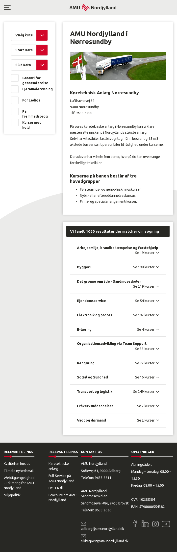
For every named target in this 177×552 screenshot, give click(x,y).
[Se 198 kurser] (146, 267)
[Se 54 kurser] (147, 300)
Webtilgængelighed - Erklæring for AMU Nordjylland (19, 483)
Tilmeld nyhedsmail (19, 471)
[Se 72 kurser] (147, 363)
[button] (36, 7)
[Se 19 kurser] (147, 252)
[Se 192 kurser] (146, 315)
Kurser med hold (32, 125)
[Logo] (93, 7)
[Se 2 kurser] (148, 405)
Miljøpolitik (12, 495)
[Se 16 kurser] (147, 377)
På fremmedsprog (35, 113)
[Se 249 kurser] (146, 391)
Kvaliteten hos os (17, 464)
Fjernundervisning (35, 89)
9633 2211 (103, 478)
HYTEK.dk (56, 488)
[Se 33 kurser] (147, 348)
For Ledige (31, 100)
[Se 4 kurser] (148, 329)
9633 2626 (103, 510)
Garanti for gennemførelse (35, 80)
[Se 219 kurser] (146, 286)
